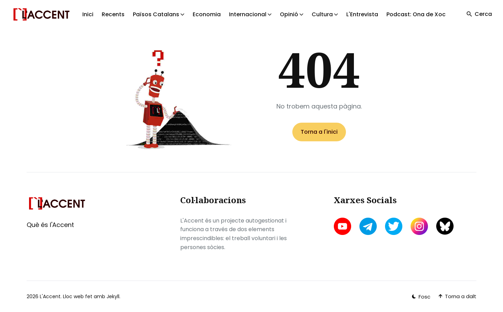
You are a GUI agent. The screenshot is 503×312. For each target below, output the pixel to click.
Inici (87, 14)
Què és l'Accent (50, 224)
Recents (113, 14)
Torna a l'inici (319, 132)
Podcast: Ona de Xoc (416, 14)
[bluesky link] (445, 226)
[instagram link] (419, 226)
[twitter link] (394, 226)
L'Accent (50, 296)
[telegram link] (368, 226)
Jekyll (113, 296)
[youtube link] (343, 226)
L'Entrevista (362, 14)
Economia (207, 14)
